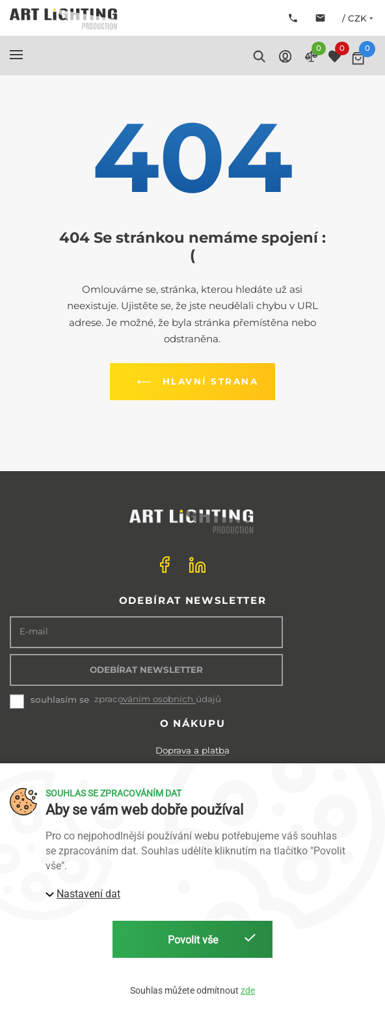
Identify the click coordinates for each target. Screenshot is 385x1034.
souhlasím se (60, 699)
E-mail (34, 631)
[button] (16, 54)
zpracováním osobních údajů (157, 699)
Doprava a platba (192, 750)
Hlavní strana (195, 382)
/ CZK (358, 18)
